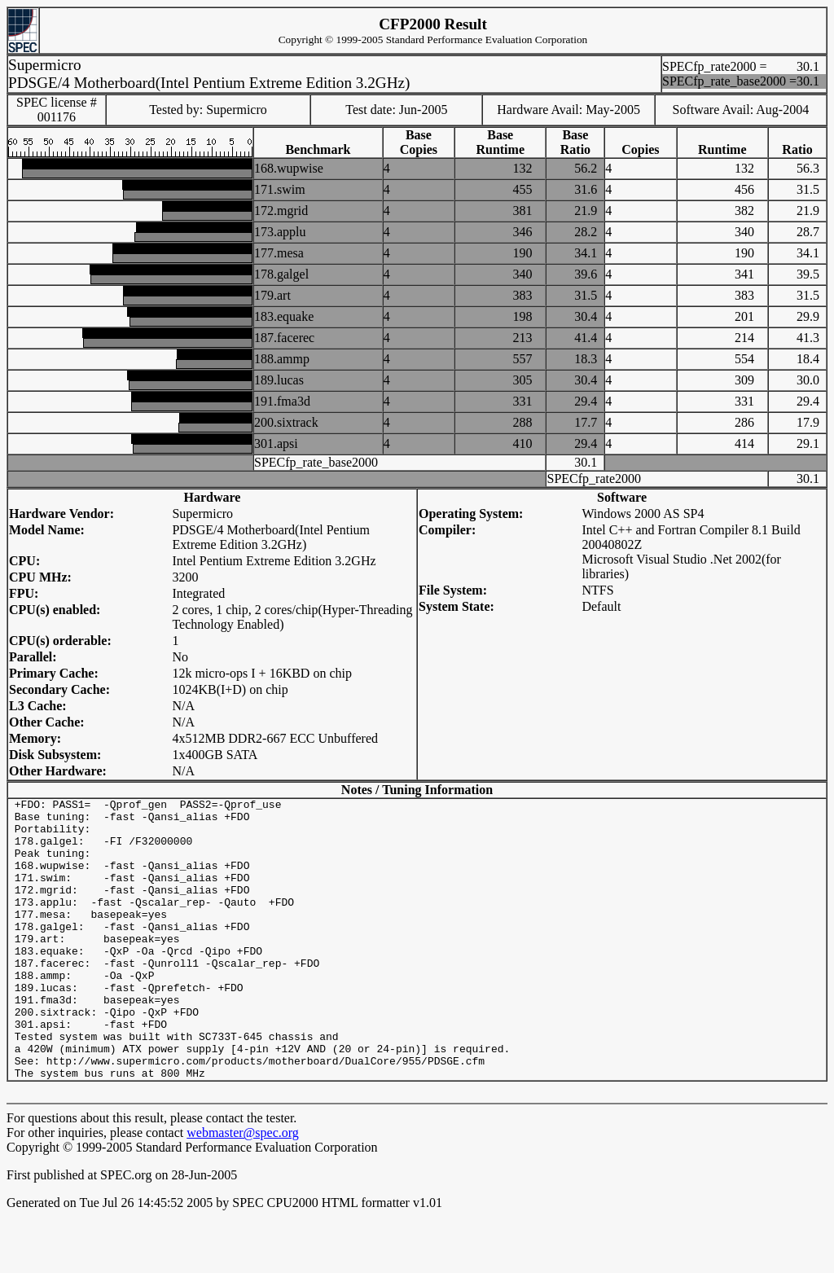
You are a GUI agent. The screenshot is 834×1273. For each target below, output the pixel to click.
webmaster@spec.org (243, 1189)
